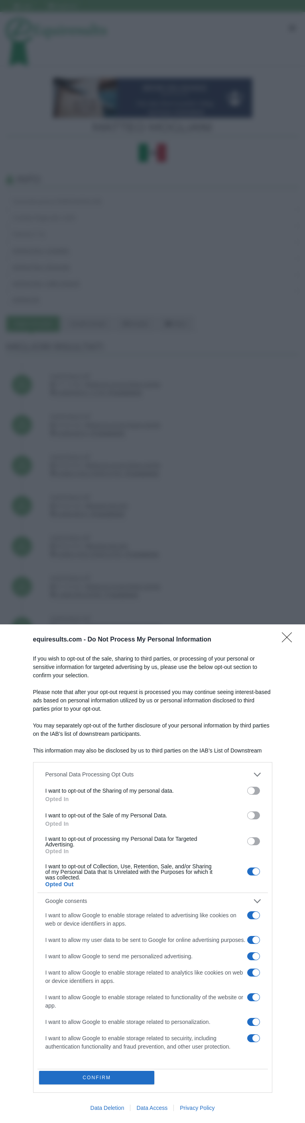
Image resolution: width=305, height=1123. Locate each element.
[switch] (253, 789)
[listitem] (152, 773)
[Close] (289, 638)
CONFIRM (97, 1077)
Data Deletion (107, 1108)
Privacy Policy (197, 1108)
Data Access (151, 1108)
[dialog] (152, 873)
